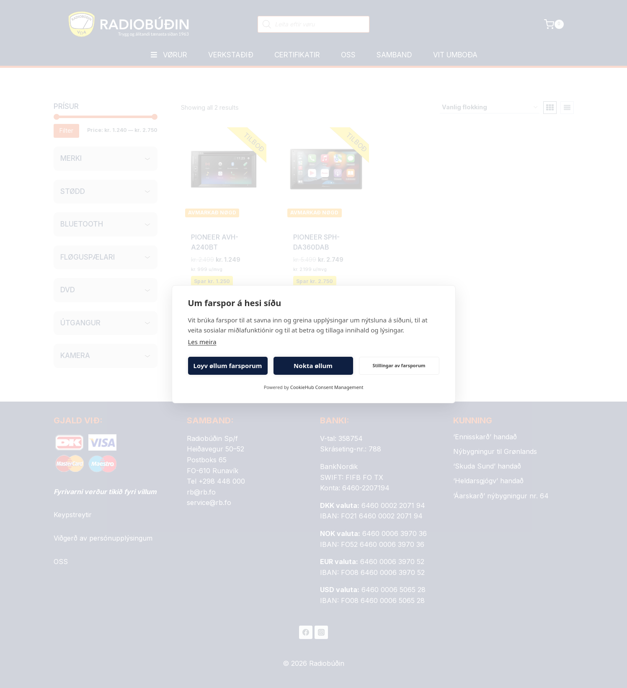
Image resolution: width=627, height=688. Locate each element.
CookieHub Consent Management (327, 387)
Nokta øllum (313, 365)
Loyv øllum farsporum (228, 365)
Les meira (202, 342)
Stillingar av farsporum (398, 365)
